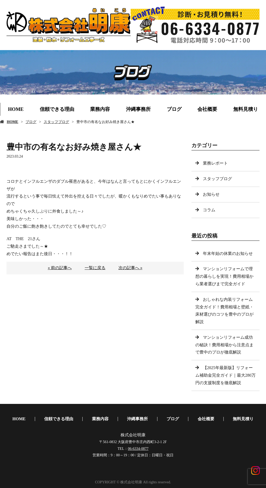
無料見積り (245, 109)
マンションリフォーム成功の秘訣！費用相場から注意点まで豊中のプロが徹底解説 (224, 345)
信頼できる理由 (57, 109)
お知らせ (211, 194)
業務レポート (215, 163)
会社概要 (207, 109)
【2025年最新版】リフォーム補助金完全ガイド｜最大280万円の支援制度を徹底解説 (225, 375)
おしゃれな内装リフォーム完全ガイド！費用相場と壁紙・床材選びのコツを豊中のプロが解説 (224, 310)
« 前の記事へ (60, 268)
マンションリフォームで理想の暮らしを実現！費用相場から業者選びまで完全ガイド (224, 276)
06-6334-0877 (138, 449)
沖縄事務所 (138, 109)
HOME (16, 109)
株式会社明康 (133, 435)
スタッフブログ (56, 122)
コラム (209, 210)
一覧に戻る (95, 268)
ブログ (174, 109)
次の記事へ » (130, 268)
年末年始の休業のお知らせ (228, 253)
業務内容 (100, 109)
